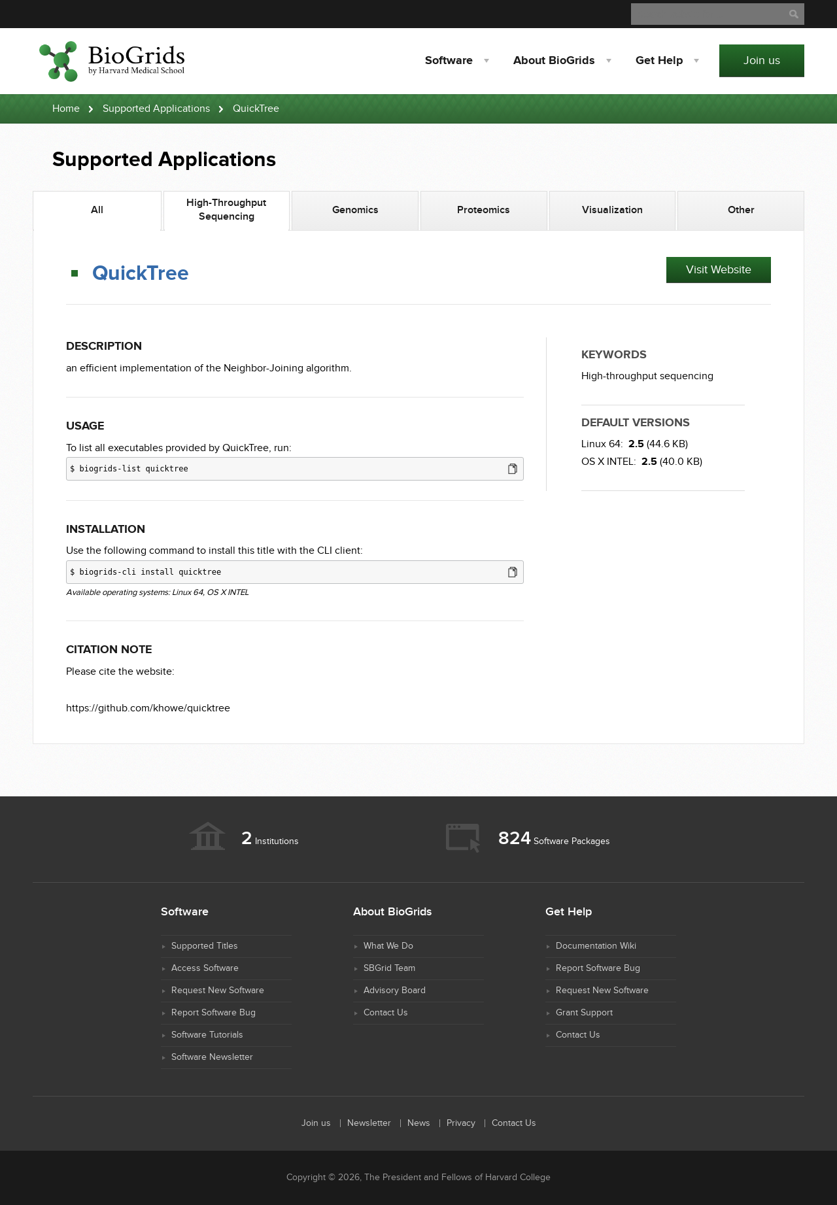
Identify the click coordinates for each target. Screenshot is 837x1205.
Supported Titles (204, 946)
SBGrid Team (389, 968)
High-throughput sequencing (647, 376)
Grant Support (584, 1013)
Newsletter (369, 1123)
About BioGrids (554, 61)
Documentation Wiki (596, 946)
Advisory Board (395, 990)
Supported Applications (156, 109)
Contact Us (386, 1013)
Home (66, 109)
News (418, 1123)
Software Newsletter (212, 1057)
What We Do (388, 946)
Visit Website (718, 270)
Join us (761, 60)
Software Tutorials (207, 1035)
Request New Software (217, 990)
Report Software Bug (213, 1013)
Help (659, 61)
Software (449, 61)
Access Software (205, 968)
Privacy (461, 1123)
